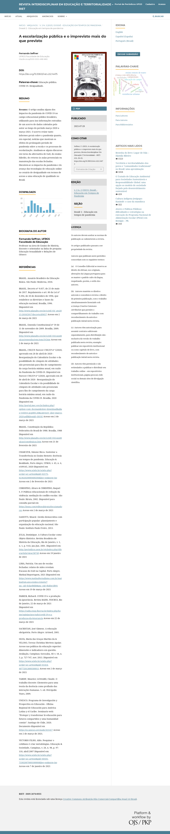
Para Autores (121, 120)
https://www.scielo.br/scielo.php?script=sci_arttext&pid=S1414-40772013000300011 (35, 665)
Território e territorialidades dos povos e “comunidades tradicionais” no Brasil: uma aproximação (133, 166)
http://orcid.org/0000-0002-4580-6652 (33, 59)
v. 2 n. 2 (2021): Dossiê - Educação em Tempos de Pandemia (70, 25)
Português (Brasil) (124, 40)
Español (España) (124, 36)
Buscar (158, 16)
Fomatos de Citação (85, 169)
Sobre (61, 16)
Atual (18, 16)
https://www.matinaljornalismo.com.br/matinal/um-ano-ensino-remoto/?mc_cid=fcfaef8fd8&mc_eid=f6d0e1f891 (40, 582)
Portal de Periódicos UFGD (128, 4)
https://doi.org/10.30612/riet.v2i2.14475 (38, 74)
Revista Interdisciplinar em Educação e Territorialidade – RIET (66, 7)
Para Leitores (122, 115)
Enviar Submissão (128, 54)
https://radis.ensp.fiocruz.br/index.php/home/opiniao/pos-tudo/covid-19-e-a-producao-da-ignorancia (40, 614)
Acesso (162, 4)
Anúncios (47, 16)
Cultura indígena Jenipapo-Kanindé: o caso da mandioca (130, 200)
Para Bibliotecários (124, 124)
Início (7, 16)
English (119, 32)
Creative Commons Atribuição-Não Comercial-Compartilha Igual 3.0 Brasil (100, 799)
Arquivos (32, 16)
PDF (77, 108)
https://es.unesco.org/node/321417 (36, 730)
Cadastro (150, 4)
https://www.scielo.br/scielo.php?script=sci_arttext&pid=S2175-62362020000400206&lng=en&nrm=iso (38, 474)
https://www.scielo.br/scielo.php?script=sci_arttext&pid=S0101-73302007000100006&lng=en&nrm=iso (38, 759)
